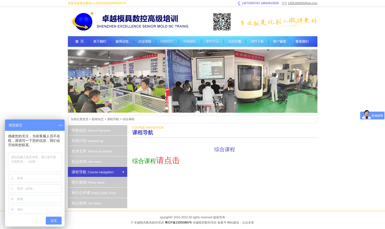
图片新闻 (89, 182)
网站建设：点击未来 (240, 222)
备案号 (221, 222)
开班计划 (88, 141)
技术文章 (93, 151)
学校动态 (92, 130)
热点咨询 (87, 161)
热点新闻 (87, 203)
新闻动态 (98, 119)
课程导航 (113, 119)
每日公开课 (95, 193)
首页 (85, 119)
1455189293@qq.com (302, 3)
